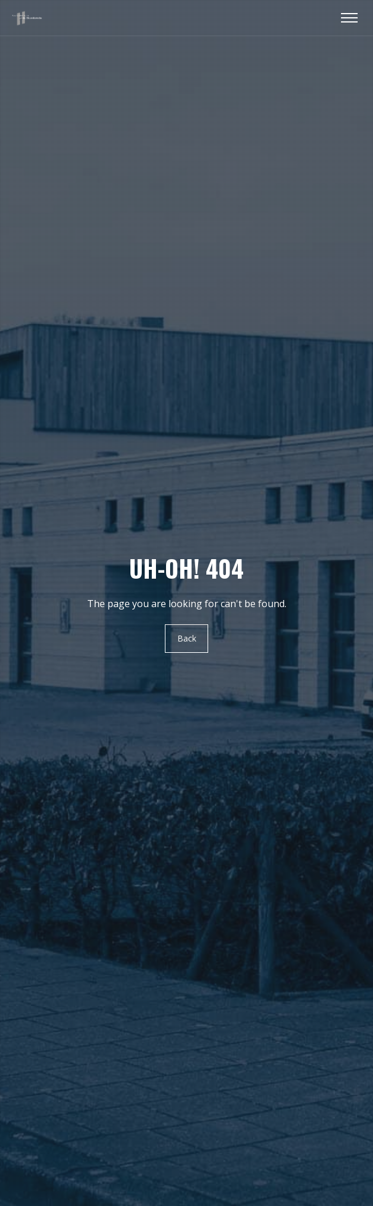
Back (186, 638)
